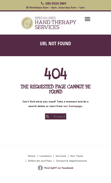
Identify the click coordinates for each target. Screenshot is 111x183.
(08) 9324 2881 (55, 3)
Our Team (76, 156)
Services (61, 156)
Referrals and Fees (40, 160)
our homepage (72, 106)
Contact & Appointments (71, 160)
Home (31, 156)
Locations (45, 156)
